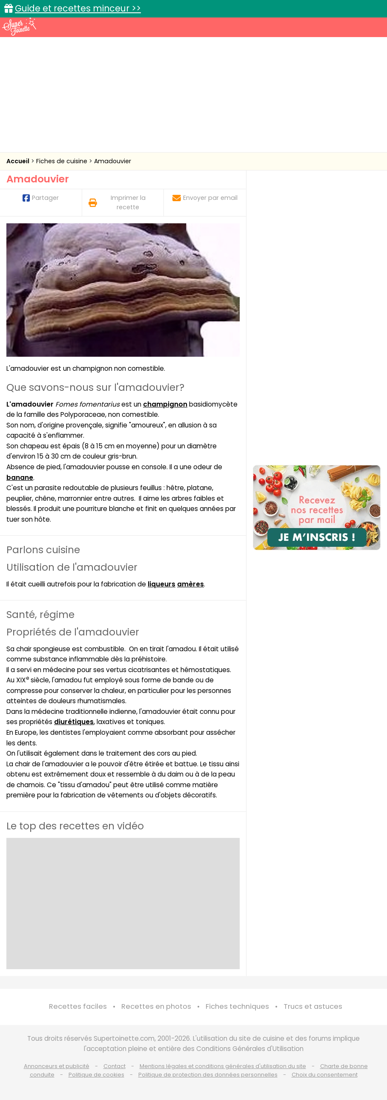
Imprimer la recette (117, 202)
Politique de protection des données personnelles (208, 1074)
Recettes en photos (156, 1006)
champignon (165, 404)
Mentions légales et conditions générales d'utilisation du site (223, 1066)
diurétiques (74, 721)
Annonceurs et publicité (56, 1066)
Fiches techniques (237, 1006)
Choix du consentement (325, 1074)
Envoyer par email (205, 197)
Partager (41, 197)
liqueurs (161, 584)
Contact (114, 1066)
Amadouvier (112, 161)
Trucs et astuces (313, 1006)
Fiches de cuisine (62, 161)
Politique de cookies (96, 1074)
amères (190, 584)
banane (19, 477)
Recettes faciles (78, 1006)
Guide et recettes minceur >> (78, 8)
